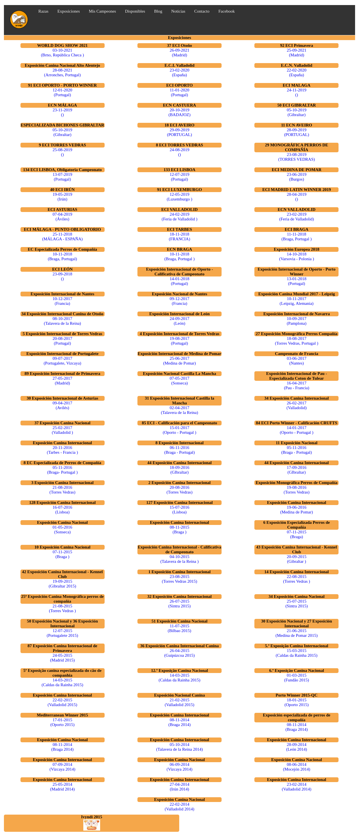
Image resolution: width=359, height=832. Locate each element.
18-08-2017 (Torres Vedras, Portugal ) (296, 340)
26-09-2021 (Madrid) (179, 52)
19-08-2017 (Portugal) (179, 340)
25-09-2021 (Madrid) (296, 52)
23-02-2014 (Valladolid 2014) (296, 786)
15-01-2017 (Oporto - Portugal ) (179, 430)
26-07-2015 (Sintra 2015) (179, 603)
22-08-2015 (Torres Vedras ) (296, 579)
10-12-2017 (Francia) (62, 301)
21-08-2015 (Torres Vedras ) (62, 608)
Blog (158, 11)
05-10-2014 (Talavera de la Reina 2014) (179, 747)
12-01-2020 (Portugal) (62, 92)
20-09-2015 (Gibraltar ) (296, 559)
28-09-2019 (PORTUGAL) (296, 132)
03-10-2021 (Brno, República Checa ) (62, 52)
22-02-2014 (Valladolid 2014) (179, 806)
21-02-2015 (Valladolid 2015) (179, 702)
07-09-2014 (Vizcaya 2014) (62, 766)
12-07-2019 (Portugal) (179, 176)
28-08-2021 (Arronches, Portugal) (62, 72)
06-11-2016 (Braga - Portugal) (179, 450)
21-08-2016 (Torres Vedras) (62, 489)
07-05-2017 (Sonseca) (179, 380)
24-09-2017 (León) (179, 321)
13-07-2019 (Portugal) (62, 176)
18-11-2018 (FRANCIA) (179, 236)
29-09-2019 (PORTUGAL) (179, 132)
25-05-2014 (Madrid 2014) (62, 786)
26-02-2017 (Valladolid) (297, 405)
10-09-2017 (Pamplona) (296, 321)
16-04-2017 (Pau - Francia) (296, 385)
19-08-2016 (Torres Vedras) (296, 489)
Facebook (226, 11)
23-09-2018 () (62, 276)
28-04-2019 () (296, 196)
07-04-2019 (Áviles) (62, 216)
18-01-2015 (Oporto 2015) (296, 702)
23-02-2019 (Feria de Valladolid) (296, 216)
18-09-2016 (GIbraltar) (179, 469)
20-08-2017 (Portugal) (62, 340)
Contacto (202, 11)
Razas (43, 11)
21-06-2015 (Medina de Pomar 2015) (296, 633)
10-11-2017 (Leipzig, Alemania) (297, 301)
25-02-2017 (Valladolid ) (62, 430)
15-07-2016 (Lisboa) (179, 509)
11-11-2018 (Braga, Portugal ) (296, 236)
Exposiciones (68, 11)
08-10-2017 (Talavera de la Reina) (62, 321)
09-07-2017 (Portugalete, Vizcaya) (62, 360)
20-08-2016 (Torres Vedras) (179, 489)
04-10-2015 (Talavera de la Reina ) (179, 559)
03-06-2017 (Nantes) (296, 360)
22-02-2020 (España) (296, 72)
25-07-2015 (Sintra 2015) (297, 603)
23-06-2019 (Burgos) (296, 176)
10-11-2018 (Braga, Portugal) (62, 256)
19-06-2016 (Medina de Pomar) (296, 509)
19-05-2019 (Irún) (62, 196)
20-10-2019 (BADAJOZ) (179, 112)
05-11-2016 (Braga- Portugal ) (62, 469)
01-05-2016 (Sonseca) (62, 529)
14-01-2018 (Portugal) (179, 281)
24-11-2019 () (296, 92)
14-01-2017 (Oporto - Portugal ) (297, 430)
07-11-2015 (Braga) (296, 534)
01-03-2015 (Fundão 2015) (296, 677)
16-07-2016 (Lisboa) (62, 509)
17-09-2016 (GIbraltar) (296, 469)
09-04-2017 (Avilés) (62, 405)
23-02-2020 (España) (179, 72)
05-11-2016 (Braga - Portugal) (296, 450)
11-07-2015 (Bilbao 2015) (179, 628)
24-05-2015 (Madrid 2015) (62, 657)
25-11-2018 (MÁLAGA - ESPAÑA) (62, 236)
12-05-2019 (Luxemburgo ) (179, 196)
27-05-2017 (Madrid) (62, 380)
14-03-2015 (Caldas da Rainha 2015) (62, 682)
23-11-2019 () (62, 112)
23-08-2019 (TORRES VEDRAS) (296, 157)
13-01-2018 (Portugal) (296, 281)
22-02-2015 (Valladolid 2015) (62, 702)
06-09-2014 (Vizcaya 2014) (179, 766)
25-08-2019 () (62, 152)
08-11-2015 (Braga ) (179, 529)
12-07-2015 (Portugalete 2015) (62, 633)
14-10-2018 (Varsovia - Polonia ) (296, 256)
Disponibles (135, 11)
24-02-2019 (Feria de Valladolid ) (179, 216)
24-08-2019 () (179, 152)
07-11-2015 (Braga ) (62, 554)
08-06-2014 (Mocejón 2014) (296, 766)
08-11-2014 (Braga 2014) (179, 722)
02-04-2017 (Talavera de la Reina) (179, 410)
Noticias (178, 11)
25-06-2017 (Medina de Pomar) (179, 360)
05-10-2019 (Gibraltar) (296, 112)
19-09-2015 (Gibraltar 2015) (62, 583)
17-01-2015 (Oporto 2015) (62, 722)
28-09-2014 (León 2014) (296, 747)
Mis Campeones (102, 11)
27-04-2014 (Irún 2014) (179, 786)
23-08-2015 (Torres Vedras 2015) (179, 579)
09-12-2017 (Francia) (179, 301)
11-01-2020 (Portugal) (179, 92)
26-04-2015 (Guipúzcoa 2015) (179, 653)
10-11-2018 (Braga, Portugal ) (179, 256)
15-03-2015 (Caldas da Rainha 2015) (296, 653)
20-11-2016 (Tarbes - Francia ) (62, 450)
